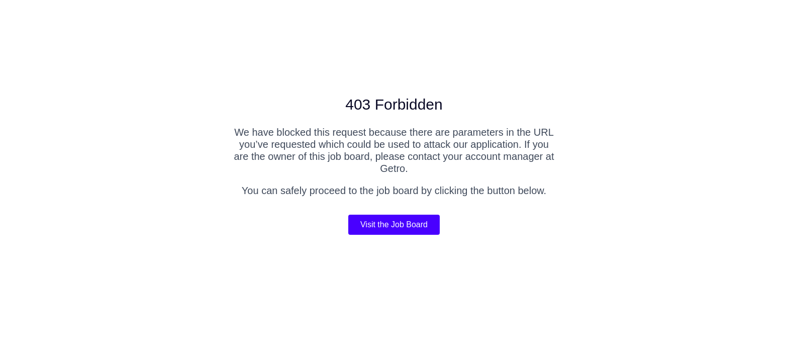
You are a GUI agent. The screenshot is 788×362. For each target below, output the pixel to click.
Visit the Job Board (394, 224)
